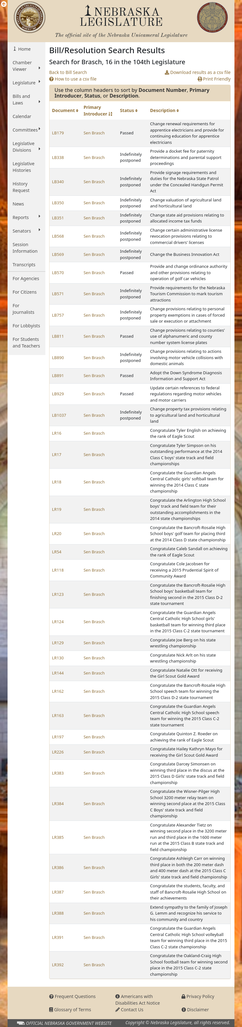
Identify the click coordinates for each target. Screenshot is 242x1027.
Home (24, 49)
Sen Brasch (94, 133)
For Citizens (25, 292)
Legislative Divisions (26, 146)
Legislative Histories (23, 167)
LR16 (56, 433)
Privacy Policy (198, 996)
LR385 (58, 837)
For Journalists (23, 308)
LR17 (56, 454)
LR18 (56, 482)
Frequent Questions (72, 996)
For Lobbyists (26, 326)
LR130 (58, 658)
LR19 (56, 509)
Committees (26, 130)
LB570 (58, 272)
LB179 (58, 133)
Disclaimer (195, 1010)
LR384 (58, 803)
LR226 (58, 752)
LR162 (58, 691)
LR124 (58, 621)
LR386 (58, 867)
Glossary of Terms (70, 1010)
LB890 (58, 357)
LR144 (58, 673)
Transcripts (24, 265)
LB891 (58, 375)
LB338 (58, 157)
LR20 (56, 533)
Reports (26, 217)
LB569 (58, 254)
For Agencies (26, 278)
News (18, 204)
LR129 (58, 643)
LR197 (58, 737)
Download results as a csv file (198, 72)
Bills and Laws (26, 99)
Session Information (25, 247)
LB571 (58, 293)
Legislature (26, 82)
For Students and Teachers (26, 342)
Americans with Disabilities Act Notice (137, 999)
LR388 (58, 913)
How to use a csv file (73, 79)
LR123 (58, 594)
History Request (21, 187)
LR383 (58, 773)
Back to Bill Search (68, 72)
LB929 (58, 394)
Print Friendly (214, 79)
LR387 (58, 892)
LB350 (58, 203)
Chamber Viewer (26, 65)
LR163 (58, 715)
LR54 (56, 552)
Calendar (22, 116)
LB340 (58, 181)
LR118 (58, 570)
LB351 (58, 218)
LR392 (58, 965)
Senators (26, 231)
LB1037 (59, 415)
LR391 (58, 937)
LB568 (58, 236)
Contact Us (129, 1010)
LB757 (58, 315)
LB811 (58, 336)
